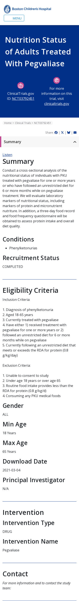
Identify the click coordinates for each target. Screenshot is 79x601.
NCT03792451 (23, 98)
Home (8, 123)
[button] (39, 141)
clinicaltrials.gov (56, 103)
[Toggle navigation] (14, 18)
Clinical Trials (23, 123)
